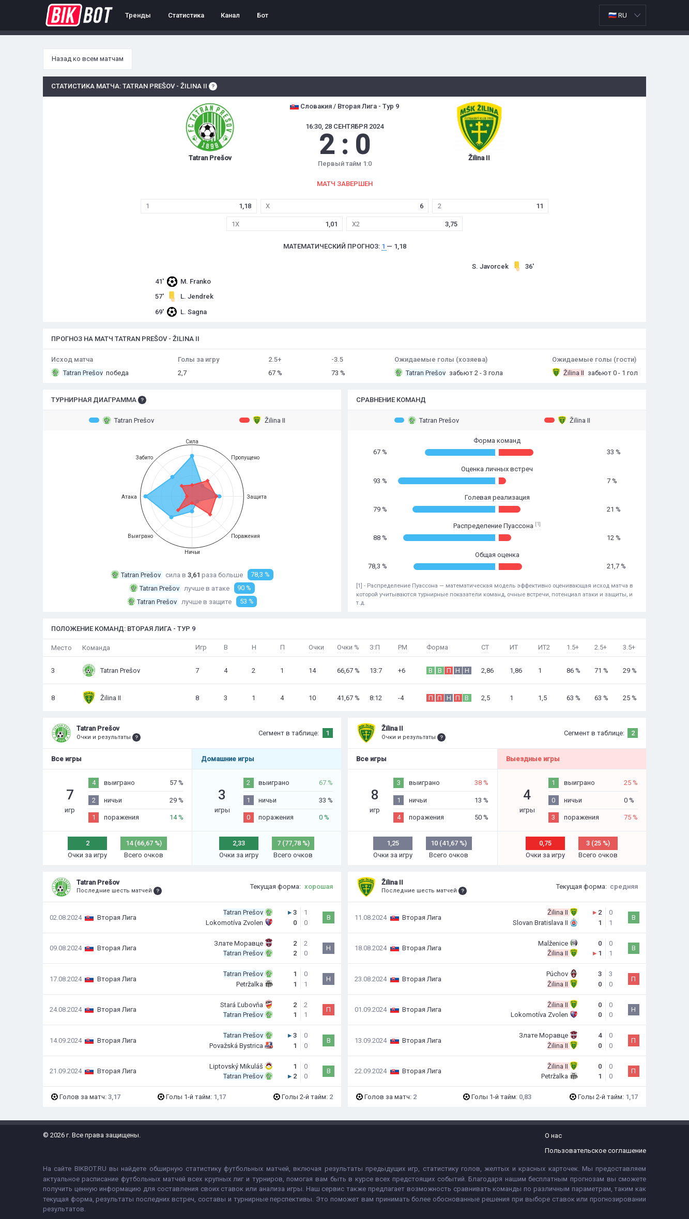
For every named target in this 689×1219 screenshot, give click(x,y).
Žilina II (262, 420)
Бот (262, 15)
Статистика (186, 15)
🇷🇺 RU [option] (617, 15)
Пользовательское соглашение (595, 1150)
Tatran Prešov (121, 420)
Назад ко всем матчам (88, 59)
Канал (230, 15)
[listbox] (622, 15)
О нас (553, 1135)
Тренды (138, 15)
